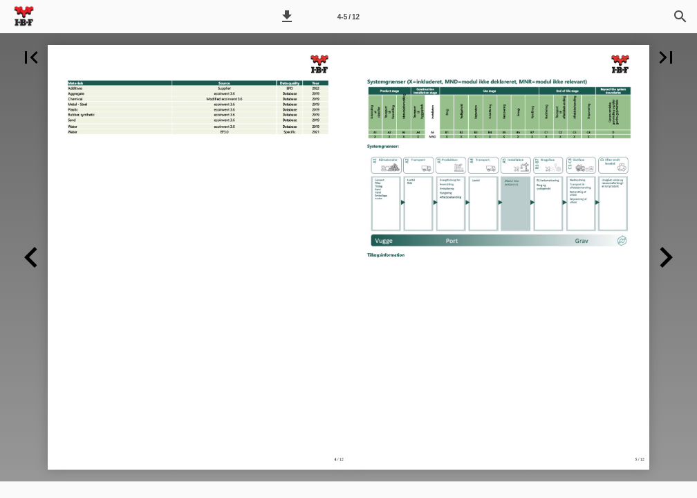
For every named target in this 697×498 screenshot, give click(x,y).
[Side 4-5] (348, 16)
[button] (287, 16)
